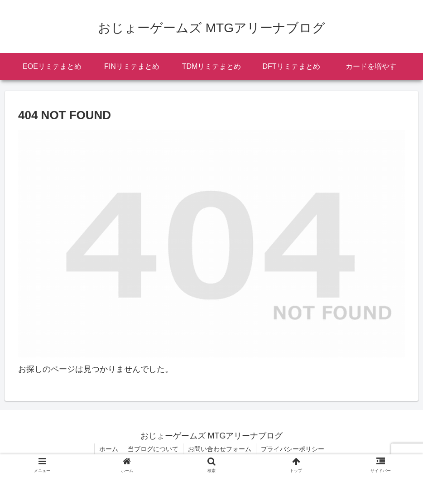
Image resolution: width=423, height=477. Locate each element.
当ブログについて (153, 449)
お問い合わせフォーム (219, 449)
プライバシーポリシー (292, 449)
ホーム (108, 449)
